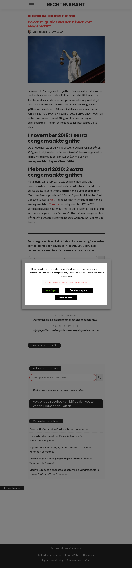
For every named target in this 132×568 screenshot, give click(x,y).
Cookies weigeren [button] (79, 290)
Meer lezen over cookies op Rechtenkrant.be (66, 282)
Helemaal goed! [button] (66, 297)
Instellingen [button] (51, 290)
